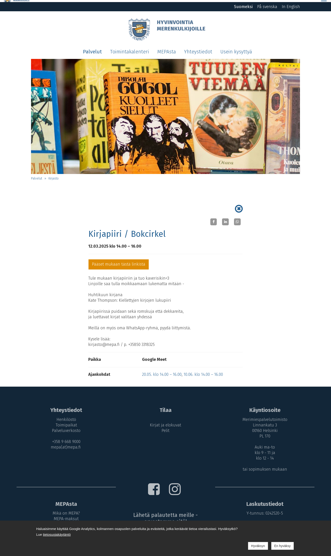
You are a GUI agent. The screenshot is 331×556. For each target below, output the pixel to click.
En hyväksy (282, 546)
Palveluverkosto (65, 428)
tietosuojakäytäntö (57, 534)
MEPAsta (166, 50)
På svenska (267, 4)
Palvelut (92, 50)
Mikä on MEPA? (65, 511)
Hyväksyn (258, 546)
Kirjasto (54, 176)
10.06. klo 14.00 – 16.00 (203, 372)
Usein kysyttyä (236, 50)
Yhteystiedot (198, 50)
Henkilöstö (65, 417)
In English (291, 4)
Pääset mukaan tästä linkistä (118, 262)
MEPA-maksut (65, 516)
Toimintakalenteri (129, 50)
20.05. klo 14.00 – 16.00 (162, 372)
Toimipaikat (65, 423)
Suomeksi (243, 4)
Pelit (165, 428)
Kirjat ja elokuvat (165, 423)
